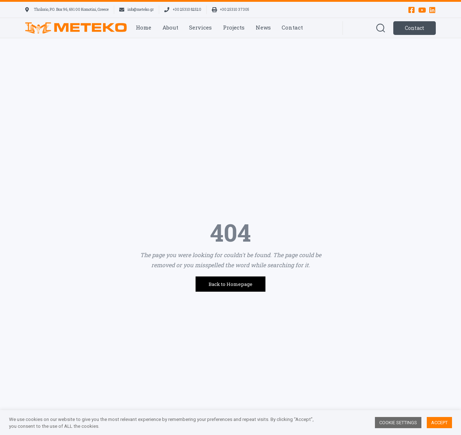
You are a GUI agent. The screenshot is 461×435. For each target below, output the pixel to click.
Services (200, 27)
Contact (292, 27)
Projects (234, 27)
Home (143, 27)
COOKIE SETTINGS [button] (398, 422)
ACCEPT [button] (439, 422)
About (170, 27)
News (263, 27)
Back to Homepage (230, 284)
